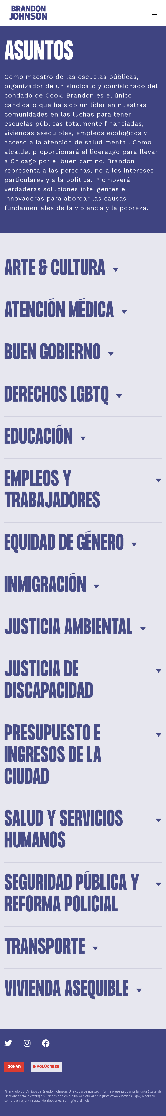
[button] (153, 13)
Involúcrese (46, 1066)
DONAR (14, 1066)
